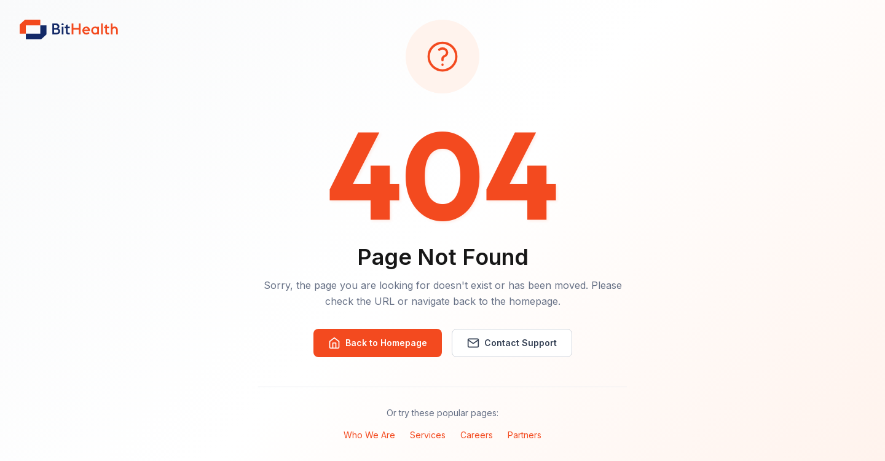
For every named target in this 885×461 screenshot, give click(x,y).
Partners (524, 435)
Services (428, 435)
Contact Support (512, 343)
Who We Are (369, 435)
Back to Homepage (377, 343)
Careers (476, 435)
